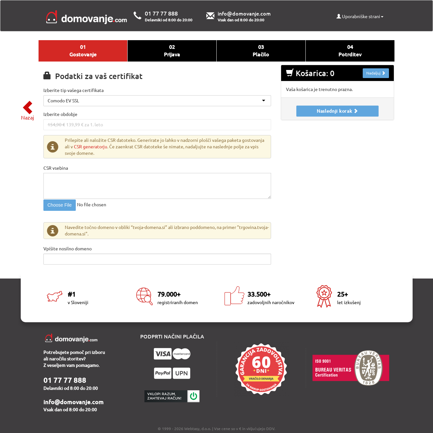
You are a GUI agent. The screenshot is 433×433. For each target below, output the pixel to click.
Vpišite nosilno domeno (67, 248)
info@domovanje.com (244, 14)
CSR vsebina (55, 168)
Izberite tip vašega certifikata (73, 90)
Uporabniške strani (359, 16)
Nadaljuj (375, 73)
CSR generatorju (90, 146)
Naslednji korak (337, 111)
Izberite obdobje (60, 114)
